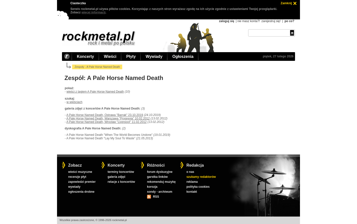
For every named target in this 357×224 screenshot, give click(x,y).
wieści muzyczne (80, 172)
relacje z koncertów (121, 182)
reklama (192, 182)
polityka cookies (197, 186)
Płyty (131, 56)
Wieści (110, 56)
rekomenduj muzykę (161, 182)
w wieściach (74, 102)
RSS (156, 196)
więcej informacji (94, 12)
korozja (152, 186)
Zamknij (286, 3)
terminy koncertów (121, 172)
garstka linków (157, 177)
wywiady (74, 186)
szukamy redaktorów (201, 177)
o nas (190, 172)
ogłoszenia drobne (81, 191)
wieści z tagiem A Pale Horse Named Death (95, 91)
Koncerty (85, 56)
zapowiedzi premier (82, 182)
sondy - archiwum (159, 191)
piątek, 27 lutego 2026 (278, 56)
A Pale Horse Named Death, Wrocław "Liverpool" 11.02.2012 (106, 122)
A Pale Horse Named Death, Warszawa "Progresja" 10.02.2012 (108, 118)
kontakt (191, 191)
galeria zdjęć (116, 177)
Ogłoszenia (182, 56)
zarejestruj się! (270, 21)
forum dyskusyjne (160, 172)
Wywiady (154, 56)
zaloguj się (226, 21)
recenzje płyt (77, 177)
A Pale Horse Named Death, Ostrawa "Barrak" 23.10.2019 (104, 115)
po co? (289, 21)
